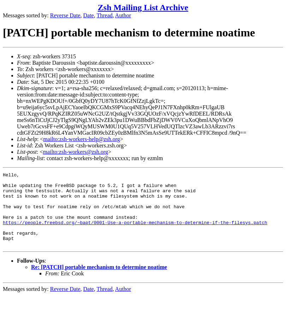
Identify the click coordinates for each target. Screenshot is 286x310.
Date (88, 15)
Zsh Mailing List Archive (143, 7)
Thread (104, 15)
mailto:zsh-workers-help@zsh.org (81, 139)
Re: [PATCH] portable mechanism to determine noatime (99, 282)
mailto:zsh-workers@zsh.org (75, 152)
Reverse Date (65, 15)
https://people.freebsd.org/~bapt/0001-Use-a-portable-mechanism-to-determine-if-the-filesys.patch (135, 233)
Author (123, 15)
